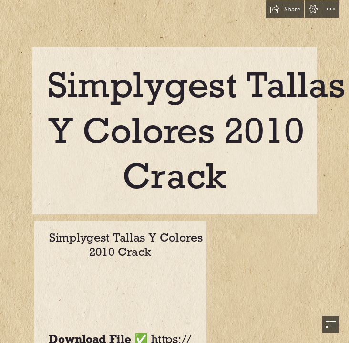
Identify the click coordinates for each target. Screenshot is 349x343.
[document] (174, 171)
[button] (285, 9)
